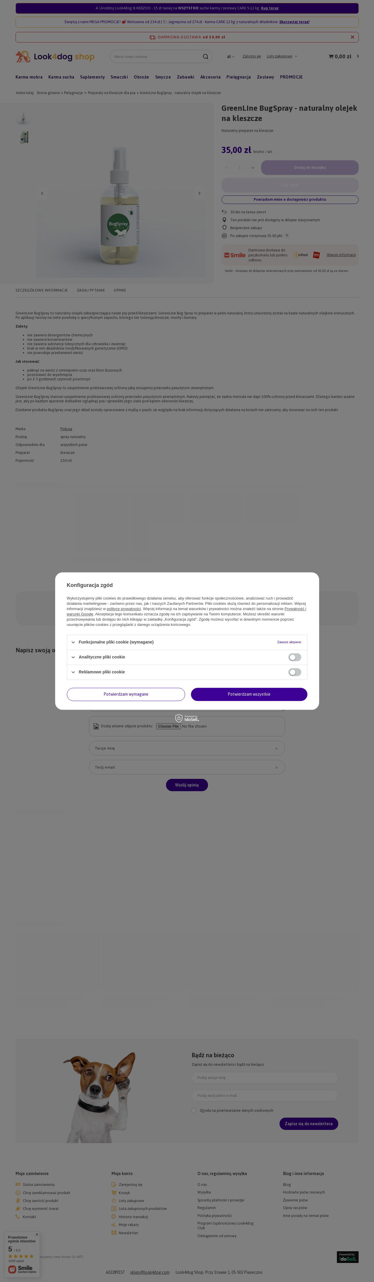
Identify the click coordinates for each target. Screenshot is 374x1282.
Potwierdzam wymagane (126, 694)
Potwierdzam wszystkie (249, 694)
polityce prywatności (124, 609)
